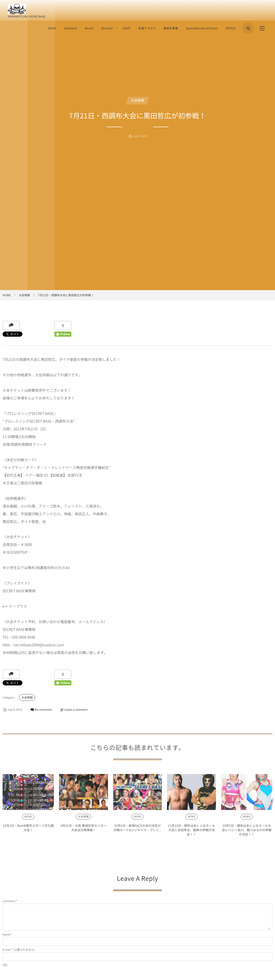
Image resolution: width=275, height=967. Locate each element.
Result (89, 28)
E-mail (7, 949)
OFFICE (231, 28)
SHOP (126, 28)
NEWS (52, 28)
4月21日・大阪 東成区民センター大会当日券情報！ (84, 829)
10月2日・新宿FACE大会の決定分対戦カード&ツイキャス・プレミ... (137, 829)
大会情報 (137, 100)
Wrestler (107, 28)
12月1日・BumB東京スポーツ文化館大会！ (28, 829)
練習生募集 (170, 28)
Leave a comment (76, 709)
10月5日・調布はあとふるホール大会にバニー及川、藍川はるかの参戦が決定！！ (246, 832)
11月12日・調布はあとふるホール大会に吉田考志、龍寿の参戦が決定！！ (191, 832)
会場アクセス (147, 28)
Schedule (70, 28)
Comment (9, 901)
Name (6, 934)
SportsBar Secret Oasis (202, 28)
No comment (43, 709)
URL (5, 965)
